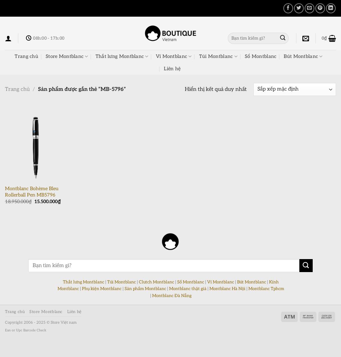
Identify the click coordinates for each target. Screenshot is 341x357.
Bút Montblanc (303, 56)
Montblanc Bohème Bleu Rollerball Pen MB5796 (31, 192)
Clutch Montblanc (156, 282)
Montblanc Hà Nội (227, 288)
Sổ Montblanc (260, 56)
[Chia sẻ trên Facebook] (288, 8)
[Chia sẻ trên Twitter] (299, 8)
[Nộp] (282, 38)
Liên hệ (172, 69)
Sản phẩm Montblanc (145, 288)
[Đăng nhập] (8, 38)
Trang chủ (26, 56)
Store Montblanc (67, 56)
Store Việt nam (64, 322)
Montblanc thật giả (187, 288)
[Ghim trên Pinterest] (320, 8)
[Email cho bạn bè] (309, 8)
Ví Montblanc (174, 56)
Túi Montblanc (218, 56)
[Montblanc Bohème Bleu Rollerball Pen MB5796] (35, 144)
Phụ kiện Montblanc (102, 288)
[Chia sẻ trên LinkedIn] (331, 8)
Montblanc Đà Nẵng (171, 295)
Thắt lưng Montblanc (122, 56)
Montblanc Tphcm (266, 288)
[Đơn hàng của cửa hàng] (294, 89)
